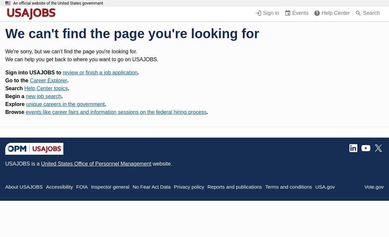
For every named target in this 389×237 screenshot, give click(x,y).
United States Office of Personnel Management (96, 164)
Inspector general (110, 187)
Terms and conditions (288, 187)
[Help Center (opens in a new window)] (332, 14)
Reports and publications (235, 187)
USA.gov (325, 187)
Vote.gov (374, 187)
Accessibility (59, 187)
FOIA (82, 187)
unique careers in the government (65, 104)
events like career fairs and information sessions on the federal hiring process (116, 112)
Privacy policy (189, 187)
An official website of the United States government (58, 3)
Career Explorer (48, 80)
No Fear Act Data (152, 187)
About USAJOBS (24, 187)
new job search (43, 96)
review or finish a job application (100, 72)
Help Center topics (46, 88)
